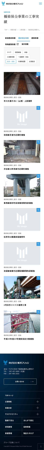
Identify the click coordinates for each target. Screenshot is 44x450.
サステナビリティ (11, 414)
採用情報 (26, 427)
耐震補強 (18, 52)
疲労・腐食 (11, 61)
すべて (9, 52)
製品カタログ (28, 433)
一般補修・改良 (23, 57)
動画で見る (9, 420)
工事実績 (22, 30)
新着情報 (8, 433)
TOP (6, 30)
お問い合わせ (19, 381)
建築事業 (34, 38)
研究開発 (8, 427)
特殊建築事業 (12, 44)
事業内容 (13, 30)
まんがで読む (28, 420)
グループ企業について (12, 442)
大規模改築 (11, 57)
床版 (25, 52)
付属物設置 (21, 61)
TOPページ (9, 395)
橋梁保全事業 (23, 38)
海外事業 (25, 44)
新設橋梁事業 (10, 38)
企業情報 (8, 401)
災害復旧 (32, 61)
